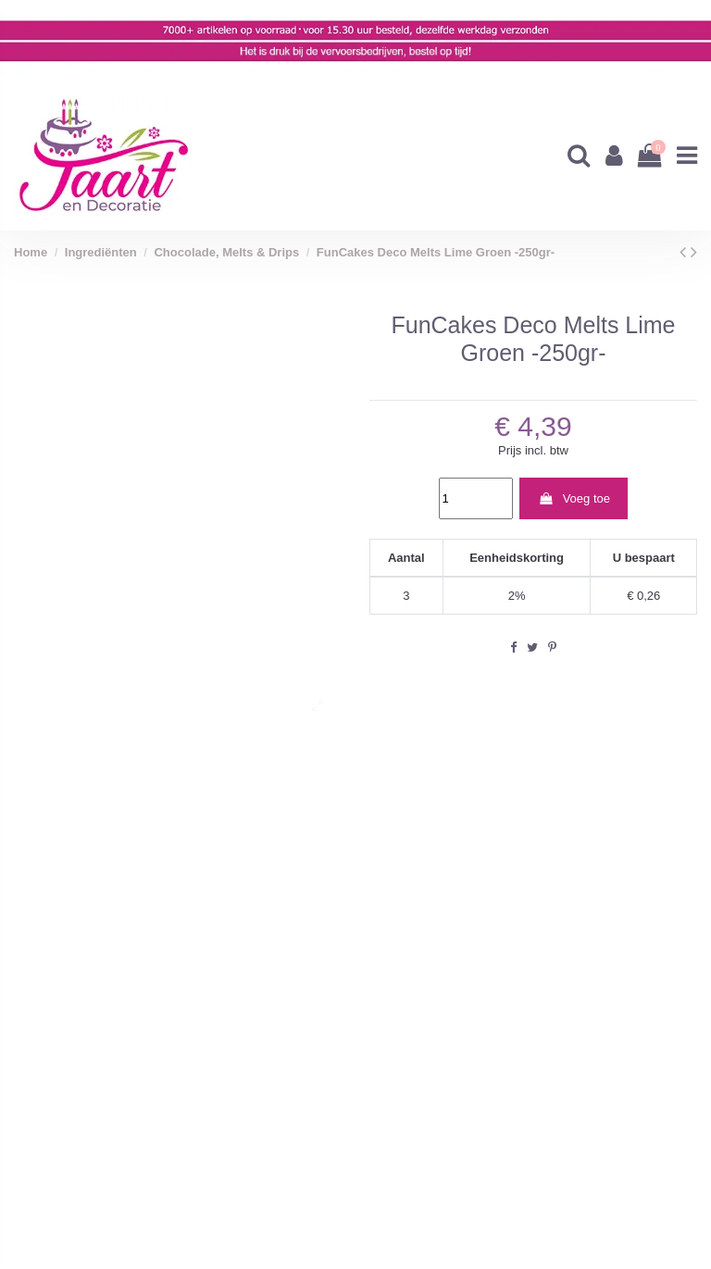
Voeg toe (574, 498)
